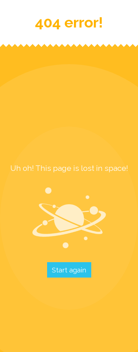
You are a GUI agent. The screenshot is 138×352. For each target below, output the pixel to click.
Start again (69, 270)
